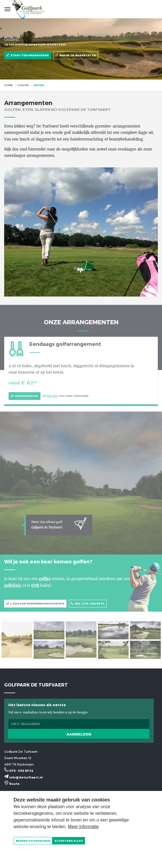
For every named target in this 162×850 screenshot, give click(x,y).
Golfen (23, 85)
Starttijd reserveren (27, 55)
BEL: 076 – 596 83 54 (87, 604)
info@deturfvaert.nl (23, 777)
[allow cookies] (68, 840)
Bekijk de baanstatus (75, 55)
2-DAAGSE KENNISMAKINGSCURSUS (35, 604)
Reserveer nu (24, 396)
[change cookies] (33, 840)
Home (8, 85)
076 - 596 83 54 (19, 770)
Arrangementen (40, 85)
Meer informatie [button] (83, 826)
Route (12, 783)
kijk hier (52, 396)
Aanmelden (78, 734)
